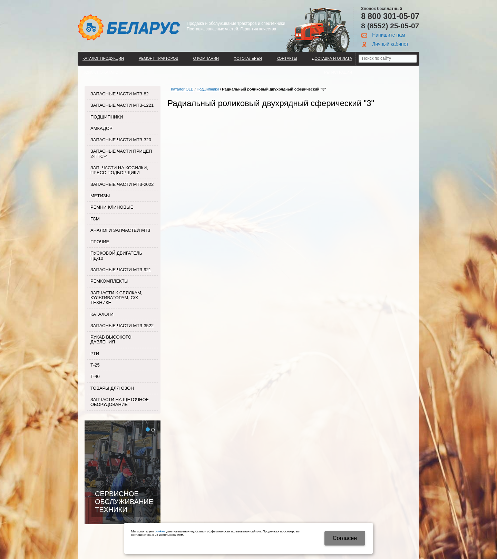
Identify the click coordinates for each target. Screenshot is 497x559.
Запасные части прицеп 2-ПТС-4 (121, 154)
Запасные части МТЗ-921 (120, 269)
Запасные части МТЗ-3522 (122, 325)
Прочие (99, 241)
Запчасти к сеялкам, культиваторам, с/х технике (116, 297)
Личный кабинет (390, 44)
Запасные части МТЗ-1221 (122, 105)
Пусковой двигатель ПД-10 (116, 255)
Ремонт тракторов (158, 58)
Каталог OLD (182, 89)
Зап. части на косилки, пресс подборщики (119, 170)
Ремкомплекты (109, 281)
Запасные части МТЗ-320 (120, 139)
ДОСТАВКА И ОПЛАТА (332, 58)
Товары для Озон (112, 388)
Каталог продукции (103, 58)
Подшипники (106, 117)
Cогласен (345, 538)
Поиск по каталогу (102, 72)
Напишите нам (388, 35)
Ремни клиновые (111, 207)
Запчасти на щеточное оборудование (119, 402)
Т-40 (95, 376)
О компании (206, 58)
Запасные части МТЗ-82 (119, 93)
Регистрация (338, 72)
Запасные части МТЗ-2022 (122, 184)
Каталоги (102, 314)
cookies (160, 531)
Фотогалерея (248, 58)
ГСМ (95, 218)
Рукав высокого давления (110, 339)
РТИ (94, 353)
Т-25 (95, 365)
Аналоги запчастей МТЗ (120, 230)
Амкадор (101, 128)
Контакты (287, 58)
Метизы (100, 195)
